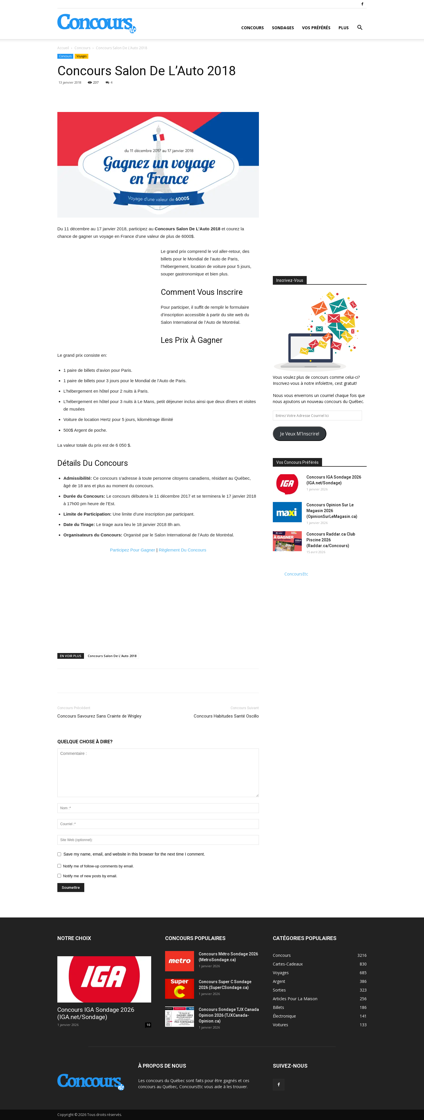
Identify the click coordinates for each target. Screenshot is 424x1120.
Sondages (283, 27)
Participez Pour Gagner (132, 549)
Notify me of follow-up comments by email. (98, 866)
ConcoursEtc (296, 574)
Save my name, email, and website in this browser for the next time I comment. (134, 854)
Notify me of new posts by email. (90, 876)
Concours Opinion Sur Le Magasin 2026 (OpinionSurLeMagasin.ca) (331, 511)
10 (148, 1025)
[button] (360, 28)
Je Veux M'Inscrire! (299, 434)
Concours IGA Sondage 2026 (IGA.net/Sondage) (95, 1013)
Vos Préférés (316, 27)
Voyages (81, 56)
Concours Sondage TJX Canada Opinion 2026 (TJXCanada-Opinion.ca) (229, 1015)
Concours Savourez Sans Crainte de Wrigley (99, 716)
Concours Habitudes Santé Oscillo (226, 716)
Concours (252, 27)
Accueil (63, 47)
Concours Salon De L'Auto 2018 (112, 656)
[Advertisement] (106, 290)
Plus (344, 27)
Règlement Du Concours (182, 549)
